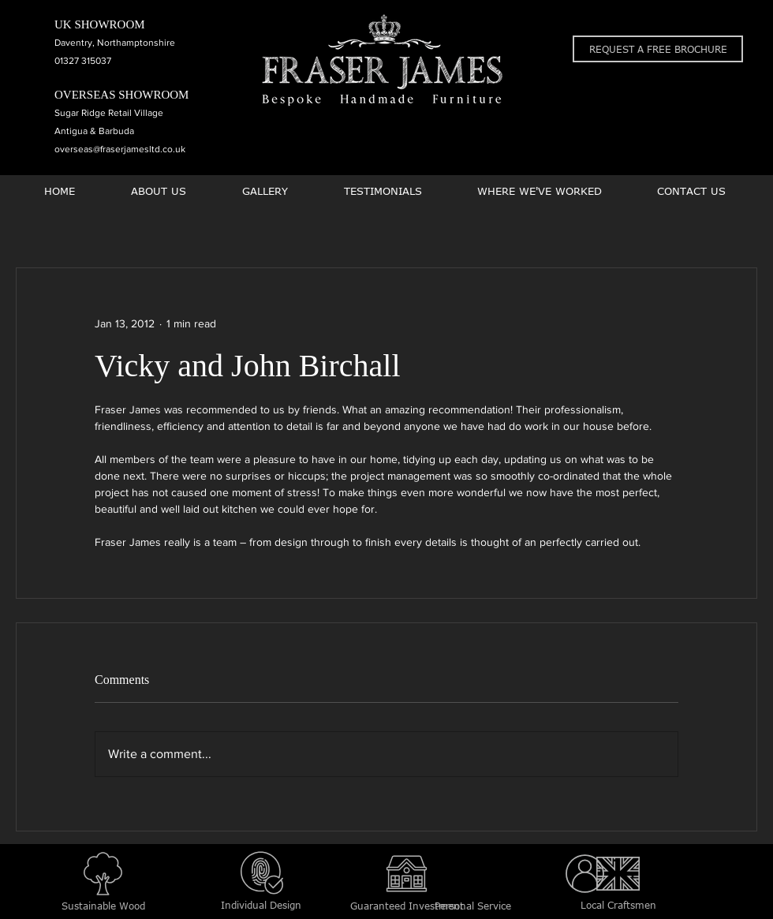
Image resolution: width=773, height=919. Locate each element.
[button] (658, 48)
